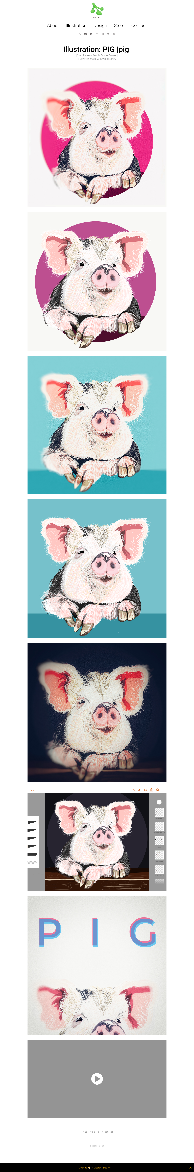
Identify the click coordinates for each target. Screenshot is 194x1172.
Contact (139, 25)
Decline (107, 1167)
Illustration (76, 25)
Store (119, 25)
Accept (97, 1167)
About (53, 25)
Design (100, 25)
